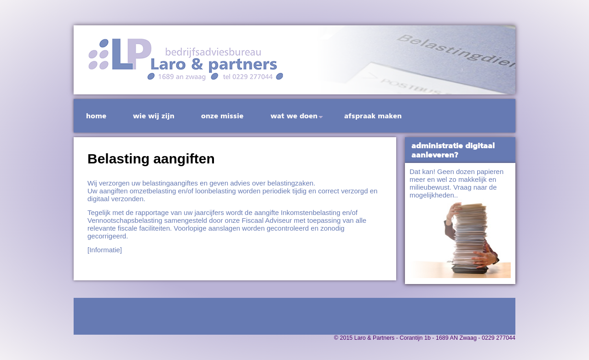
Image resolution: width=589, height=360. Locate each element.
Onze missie (222, 115)
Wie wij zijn (153, 115)
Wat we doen (294, 115)
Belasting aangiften (151, 158)
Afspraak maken (373, 115)
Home (96, 115)
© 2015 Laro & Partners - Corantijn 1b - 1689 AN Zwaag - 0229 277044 (424, 338)
